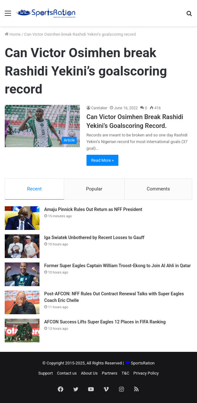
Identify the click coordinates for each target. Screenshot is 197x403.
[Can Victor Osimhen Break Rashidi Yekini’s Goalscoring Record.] (42, 126)
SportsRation (143, 363)
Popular (94, 189)
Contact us (67, 373)
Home (13, 34)
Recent (34, 189)
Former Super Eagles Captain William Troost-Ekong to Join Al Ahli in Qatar (117, 265)
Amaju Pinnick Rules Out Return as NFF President (93, 209)
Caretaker (99, 108)
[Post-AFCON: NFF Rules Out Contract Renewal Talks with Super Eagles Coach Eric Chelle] (22, 302)
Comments (158, 189)
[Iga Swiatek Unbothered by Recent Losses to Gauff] (22, 246)
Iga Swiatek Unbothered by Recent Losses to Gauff (94, 237)
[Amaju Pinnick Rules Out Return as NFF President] (22, 218)
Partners (109, 373)
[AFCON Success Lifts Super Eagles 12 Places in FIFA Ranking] (22, 330)
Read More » (102, 160)
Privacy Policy (146, 373)
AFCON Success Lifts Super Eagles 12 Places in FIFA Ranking (105, 321)
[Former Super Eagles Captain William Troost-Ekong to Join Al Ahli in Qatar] (22, 274)
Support (45, 373)
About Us (89, 373)
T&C (125, 373)
